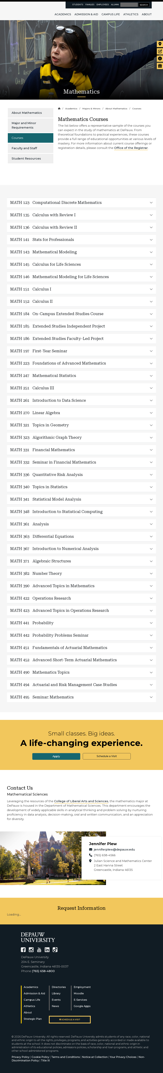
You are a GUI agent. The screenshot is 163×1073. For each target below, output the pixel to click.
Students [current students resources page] (77, 4)
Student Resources (26, 158)
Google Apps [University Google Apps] (82, 1006)
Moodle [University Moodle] (79, 993)
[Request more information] (160, 58)
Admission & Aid (86, 14)
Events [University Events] (56, 999)
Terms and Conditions (65, 1057)
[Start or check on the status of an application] (160, 51)
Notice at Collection (95, 1057)
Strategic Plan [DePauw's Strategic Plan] (33, 1018)
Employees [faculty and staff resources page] (103, 4)
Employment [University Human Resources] (82, 987)
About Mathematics (27, 113)
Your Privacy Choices (123, 1057)
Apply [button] (56, 756)
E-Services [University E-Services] (80, 999)
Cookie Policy (40, 1057)
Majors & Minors (91, 108)
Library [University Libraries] (56, 993)
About (147, 14)
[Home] (59, 108)
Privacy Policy (20, 1057)
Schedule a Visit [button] (107, 756)
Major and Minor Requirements (24, 125)
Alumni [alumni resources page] (115, 4)
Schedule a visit (69, 1019)
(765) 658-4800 (43, 971)
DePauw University (28, 11)
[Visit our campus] (160, 44)
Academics (63, 14)
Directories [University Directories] (59, 987)
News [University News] (55, 1006)
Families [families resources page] (89, 4)
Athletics (130, 14)
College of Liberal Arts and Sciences (81, 801)
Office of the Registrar (131, 148)
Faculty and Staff (24, 148)
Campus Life (111, 14)
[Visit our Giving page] (160, 66)
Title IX (45, 1060)
